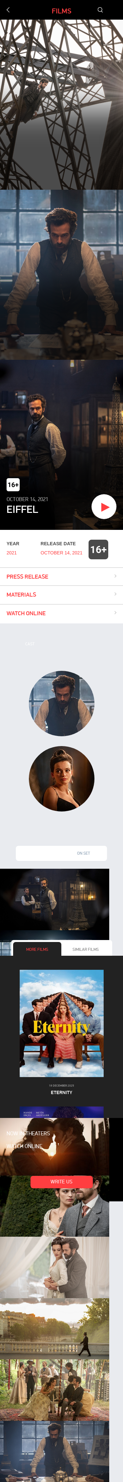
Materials (21, 594)
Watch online (24, 1146)
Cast (30, 644)
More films (37, 950)
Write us (61, 1182)
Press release (27, 576)
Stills (39, 854)
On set (83, 854)
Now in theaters (28, 1134)
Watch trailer (78, 507)
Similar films (85, 950)
